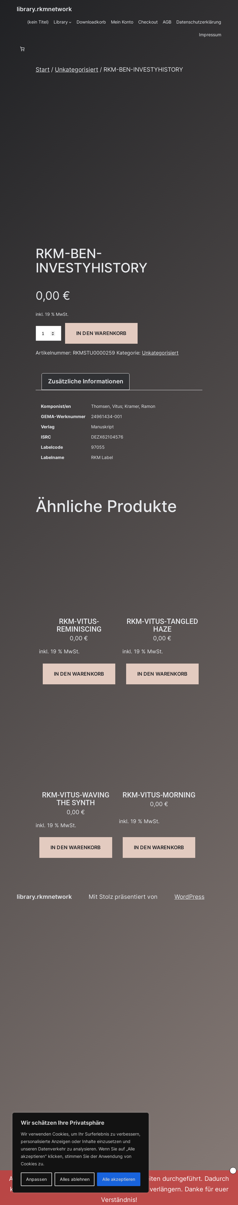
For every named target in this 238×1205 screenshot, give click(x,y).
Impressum (210, 34)
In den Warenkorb (101, 333)
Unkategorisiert (76, 69)
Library (61, 21)
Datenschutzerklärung (198, 21)
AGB (167, 21)
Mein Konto (122, 21)
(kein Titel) (38, 21)
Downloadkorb (91, 21)
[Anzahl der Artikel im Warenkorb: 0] (22, 49)
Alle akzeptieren (118, 1179)
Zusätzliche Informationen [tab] (85, 381)
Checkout (148, 21)
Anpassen (36, 1179)
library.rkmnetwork (44, 9)
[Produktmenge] (48, 333)
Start (43, 69)
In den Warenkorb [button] (79, 674)
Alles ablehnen (75, 1179)
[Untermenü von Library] (70, 22)
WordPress (189, 896)
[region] (80, 1153)
